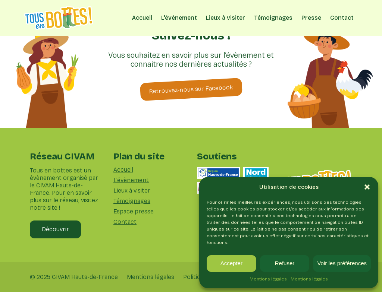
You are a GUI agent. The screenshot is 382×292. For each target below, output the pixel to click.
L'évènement (179, 17)
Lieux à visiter (225, 17)
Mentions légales (268, 279)
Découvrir (55, 229)
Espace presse (133, 212)
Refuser (285, 263)
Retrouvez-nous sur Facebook (191, 89)
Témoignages (273, 17)
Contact (342, 17)
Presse (311, 17)
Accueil (142, 17)
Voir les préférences (342, 263)
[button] (367, 187)
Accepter (231, 263)
